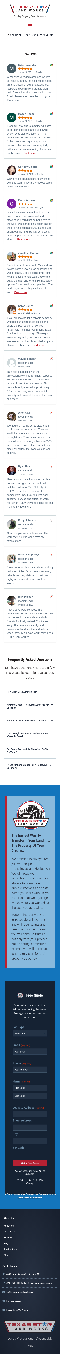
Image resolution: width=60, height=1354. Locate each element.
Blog (6, 1255)
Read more (29, 153)
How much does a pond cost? (22, 692)
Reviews (8, 1237)
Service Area (10, 1249)
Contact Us (10, 1231)
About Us (9, 1225)
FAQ (6, 1243)
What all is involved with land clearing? (27, 720)
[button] (30, 692)
